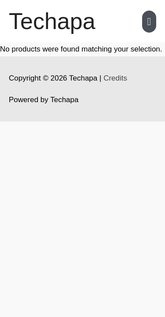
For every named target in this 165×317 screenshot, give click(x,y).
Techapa (52, 21)
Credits (115, 78)
